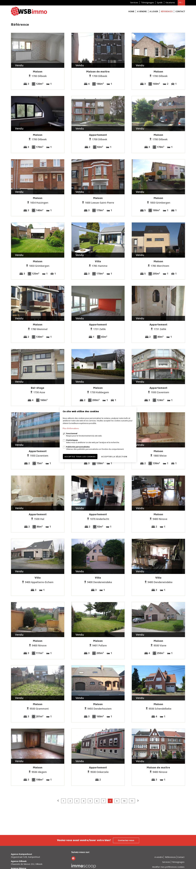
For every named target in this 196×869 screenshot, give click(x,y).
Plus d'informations (71, 428)
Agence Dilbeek (19, 861)
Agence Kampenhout (21, 854)
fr (180, 2)
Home (131, 11)
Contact (180, 11)
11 (132, 800)
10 (124, 800)
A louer (154, 11)
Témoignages (147, 2)
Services (134, 2)
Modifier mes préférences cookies (168, 866)
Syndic (160, 2)
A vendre (142, 11)
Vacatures (170, 2)
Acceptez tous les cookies (80, 456)
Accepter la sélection (114, 456)
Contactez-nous (126, 840)
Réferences (167, 11)
